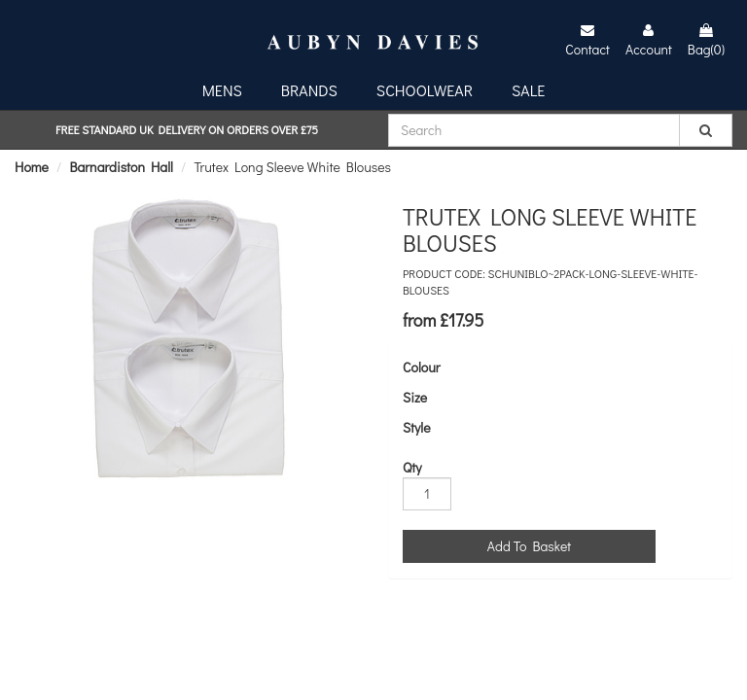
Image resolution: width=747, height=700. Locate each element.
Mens (222, 90)
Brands (309, 90)
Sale (528, 90)
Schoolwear (424, 90)
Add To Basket (529, 546)
